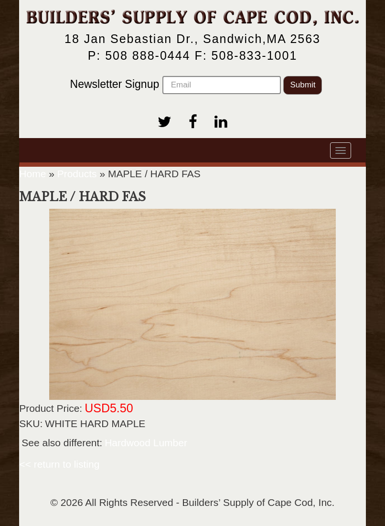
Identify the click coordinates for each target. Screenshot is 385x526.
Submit (302, 84)
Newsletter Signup (175, 85)
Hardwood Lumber (146, 442)
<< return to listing (59, 464)
